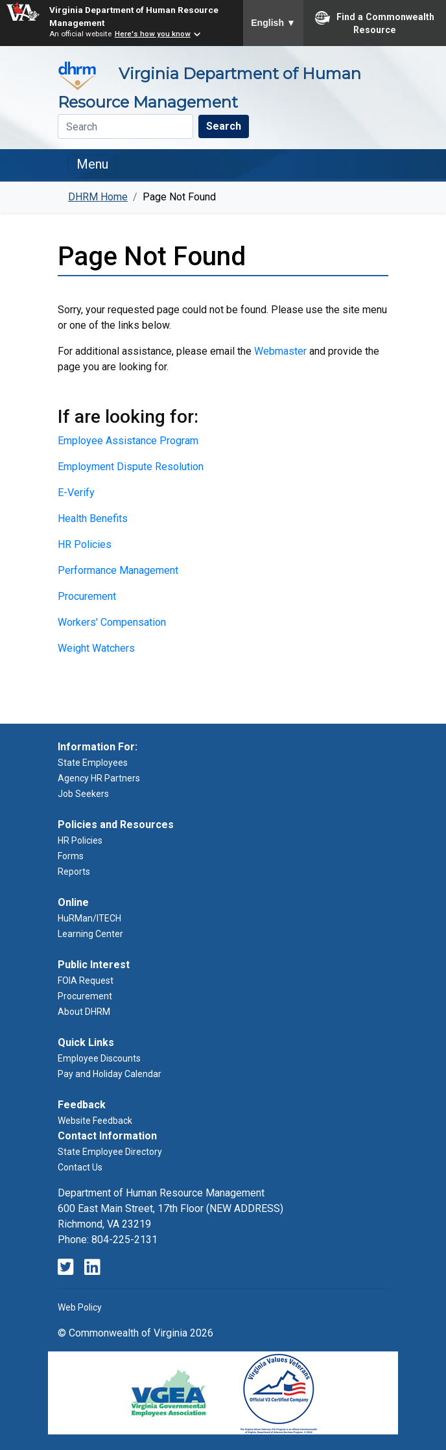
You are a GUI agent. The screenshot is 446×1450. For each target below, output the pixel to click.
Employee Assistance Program (128, 440)
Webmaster (280, 351)
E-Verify (76, 492)
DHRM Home (98, 197)
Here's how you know (153, 33)
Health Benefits (93, 518)
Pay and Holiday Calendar (109, 1074)
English (273, 23)
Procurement (87, 596)
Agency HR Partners (99, 778)
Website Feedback (95, 1120)
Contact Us (80, 1167)
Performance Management (118, 570)
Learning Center (90, 934)
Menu (92, 164)
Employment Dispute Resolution (131, 466)
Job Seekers (83, 794)
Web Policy (80, 1307)
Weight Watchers (96, 648)
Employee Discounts (99, 1058)
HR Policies (85, 544)
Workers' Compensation (112, 622)
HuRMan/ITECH (89, 918)
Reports (74, 871)
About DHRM (84, 1011)
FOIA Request (85, 980)
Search (223, 126)
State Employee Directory (110, 1152)
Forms (71, 856)
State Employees (93, 762)
